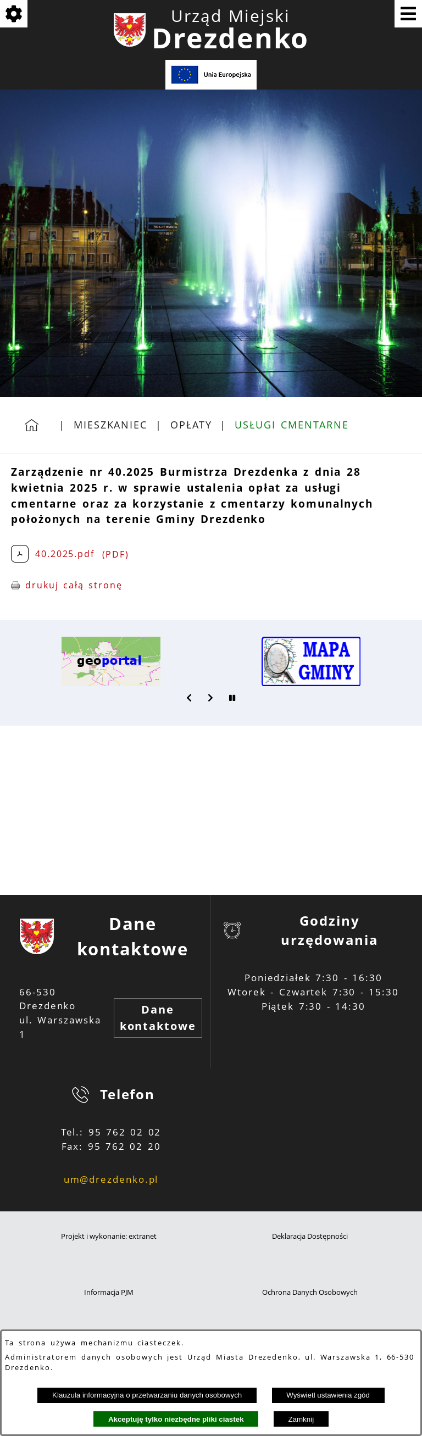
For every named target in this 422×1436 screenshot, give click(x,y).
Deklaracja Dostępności (310, 1236)
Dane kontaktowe (158, 1017)
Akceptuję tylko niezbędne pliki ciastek (176, 1419)
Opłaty (191, 424)
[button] (189, 697)
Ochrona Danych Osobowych (310, 1292)
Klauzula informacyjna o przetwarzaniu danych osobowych (147, 1395)
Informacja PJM (109, 1292)
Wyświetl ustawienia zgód (328, 1395)
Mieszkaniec (110, 424)
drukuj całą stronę (74, 585)
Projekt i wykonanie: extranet (109, 1236)
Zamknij (301, 1419)
